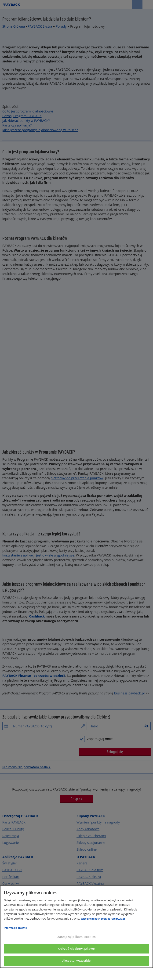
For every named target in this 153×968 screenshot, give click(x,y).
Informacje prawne (15, 927)
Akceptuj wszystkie (76, 960)
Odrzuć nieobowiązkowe (76, 948)
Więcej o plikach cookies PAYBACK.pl (103, 918)
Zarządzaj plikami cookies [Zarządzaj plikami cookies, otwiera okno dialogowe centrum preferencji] (76, 937)
